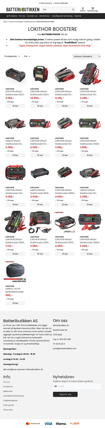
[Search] (73, 9)
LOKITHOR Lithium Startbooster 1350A (15, 241)
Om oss (22, 16)
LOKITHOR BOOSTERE (45, 22)
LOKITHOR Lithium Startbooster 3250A (64, 192)
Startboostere (29, 22)
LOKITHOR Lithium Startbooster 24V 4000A (14, 192)
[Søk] (58, 9)
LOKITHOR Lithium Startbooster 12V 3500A (38, 142)
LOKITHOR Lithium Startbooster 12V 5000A (63, 142)
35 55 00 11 (60, 344)
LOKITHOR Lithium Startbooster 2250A (89, 142)
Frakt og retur (8, 405)
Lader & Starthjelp (16, 22)
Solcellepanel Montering (62, 16)
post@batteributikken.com (64, 348)
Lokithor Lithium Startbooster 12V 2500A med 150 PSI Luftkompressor (15, 142)
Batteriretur (45, 16)
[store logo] (23, 10)
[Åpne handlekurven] (92, 9)
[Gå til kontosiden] (82, 9)
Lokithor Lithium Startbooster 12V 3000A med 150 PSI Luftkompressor (89, 192)
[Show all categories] (12, 16)
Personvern (8, 410)
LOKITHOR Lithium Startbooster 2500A (89, 241)
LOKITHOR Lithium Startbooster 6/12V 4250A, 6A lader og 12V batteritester (15, 93)
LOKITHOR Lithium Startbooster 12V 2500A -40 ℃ (88, 93)
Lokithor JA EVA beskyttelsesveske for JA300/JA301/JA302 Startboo (15, 290)
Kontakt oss (32, 16)
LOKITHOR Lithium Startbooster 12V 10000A (63, 93)
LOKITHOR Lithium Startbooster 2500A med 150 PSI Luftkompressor (40, 241)
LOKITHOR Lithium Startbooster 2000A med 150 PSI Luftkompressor (65, 241)
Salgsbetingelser (10, 400)
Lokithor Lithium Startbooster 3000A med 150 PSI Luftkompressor (40, 192)
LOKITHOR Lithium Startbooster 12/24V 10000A (40, 93)
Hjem (5, 22)
